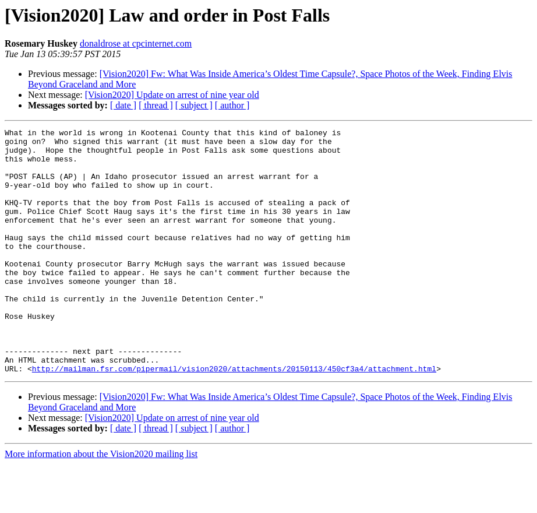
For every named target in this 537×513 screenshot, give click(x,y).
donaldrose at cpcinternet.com (136, 43)
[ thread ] (156, 105)
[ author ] (232, 105)
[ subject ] (194, 105)
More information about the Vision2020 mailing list (101, 503)
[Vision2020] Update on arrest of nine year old (172, 95)
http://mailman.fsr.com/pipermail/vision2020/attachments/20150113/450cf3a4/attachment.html (234, 417)
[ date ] (123, 105)
